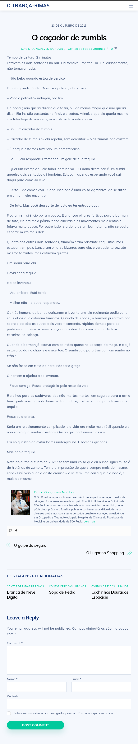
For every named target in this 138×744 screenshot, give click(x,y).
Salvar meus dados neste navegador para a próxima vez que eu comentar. (65, 713)
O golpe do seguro (30, 545)
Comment (15, 643)
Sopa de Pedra (62, 592)
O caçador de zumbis (69, 37)
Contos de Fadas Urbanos (86, 49)
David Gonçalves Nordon (42, 49)
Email (76, 679)
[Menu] (131, 5)
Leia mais (89, 521)
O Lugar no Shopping (105, 552)
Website (13, 696)
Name (12, 679)
